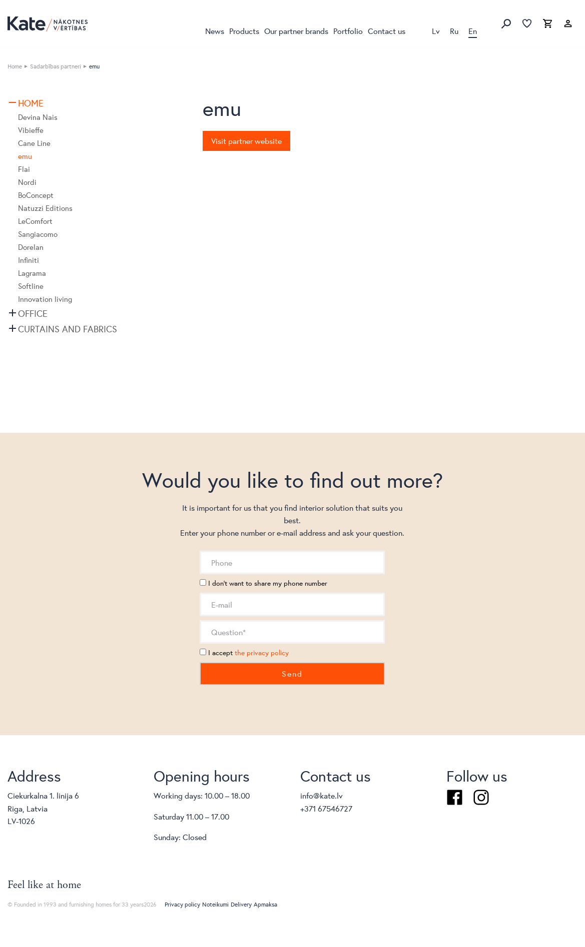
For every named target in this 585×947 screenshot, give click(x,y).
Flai (24, 169)
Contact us (386, 30)
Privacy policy (182, 904)
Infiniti (28, 260)
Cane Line (34, 143)
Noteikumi (215, 904)
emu (25, 156)
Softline (31, 286)
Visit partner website (246, 140)
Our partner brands (296, 30)
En (472, 30)
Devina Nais (38, 117)
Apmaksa (265, 904)
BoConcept (36, 195)
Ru (454, 30)
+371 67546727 (326, 808)
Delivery (241, 904)
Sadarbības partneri (55, 66)
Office (33, 313)
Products (244, 30)
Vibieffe (31, 130)
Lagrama (32, 273)
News (214, 30)
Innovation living (45, 299)
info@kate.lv (321, 795)
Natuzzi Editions (45, 208)
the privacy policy (262, 652)
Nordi (27, 182)
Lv (436, 30)
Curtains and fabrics (67, 329)
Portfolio (348, 30)
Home (15, 66)
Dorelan (31, 247)
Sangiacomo (38, 234)
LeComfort (35, 221)
